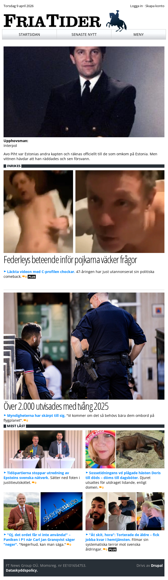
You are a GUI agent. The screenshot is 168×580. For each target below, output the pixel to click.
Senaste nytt (84, 34)
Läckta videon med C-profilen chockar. (41, 271)
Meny (138, 34)
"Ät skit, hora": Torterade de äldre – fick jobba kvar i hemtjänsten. (122, 537)
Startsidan (29, 34)
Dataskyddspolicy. (22, 570)
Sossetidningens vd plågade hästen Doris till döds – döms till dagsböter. (123, 475)
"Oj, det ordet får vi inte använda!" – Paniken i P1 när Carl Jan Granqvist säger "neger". (39, 539)
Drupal (157, 565)
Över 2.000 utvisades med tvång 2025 (56, 406)
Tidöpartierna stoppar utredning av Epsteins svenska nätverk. (36, 475)
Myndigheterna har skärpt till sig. (36, 415)
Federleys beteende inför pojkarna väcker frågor (70, 259)
